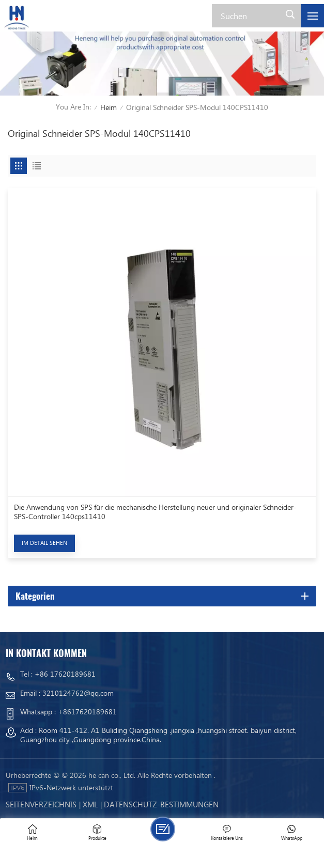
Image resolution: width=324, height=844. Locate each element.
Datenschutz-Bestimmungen (161, 804)
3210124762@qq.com (78, 693)
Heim (108, 107)
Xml (90, 804)
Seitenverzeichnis (41, 804)
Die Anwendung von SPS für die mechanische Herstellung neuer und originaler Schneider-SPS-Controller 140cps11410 (155, 512)
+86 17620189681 (65, 674)
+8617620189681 (87, 711)
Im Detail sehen (44, 542)
